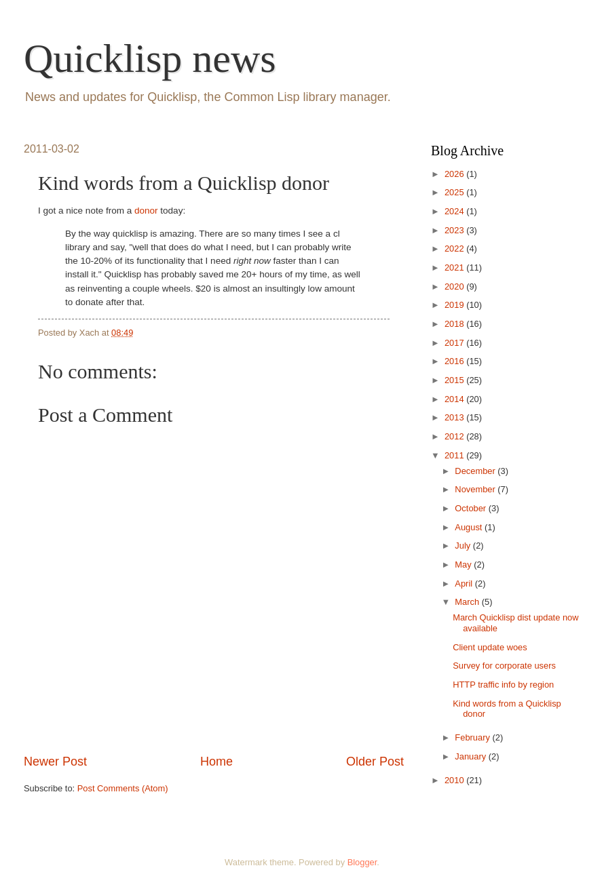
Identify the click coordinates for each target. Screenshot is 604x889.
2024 (455, 211)
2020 (455, 286)
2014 (455, 399)
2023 (455, 230)
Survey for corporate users (504, 665)
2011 (455, 455)
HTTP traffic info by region (503, 684)
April (464, 583)
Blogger (362, 862)
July (463, 545)
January (471, 756)
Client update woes (490, 647)
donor (146, 210)
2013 (455, 417)
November (476, 489)
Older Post (375, 761)
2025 (455, 192)
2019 (455, 305)
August (470, 527)
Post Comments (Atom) (122, 788)
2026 (455, 174)
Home (216, 761)
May (464, 564)
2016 (455, 361)
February (473, 737)
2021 (455, 267)
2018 (455, 324)
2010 (455, 780)
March (468, 602)
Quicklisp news (150, 58)
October (471, 508)
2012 (455, 436)
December (476, 471)
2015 (455, 380)
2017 (455, 343)
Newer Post (55, 761)
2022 (455, 248)
